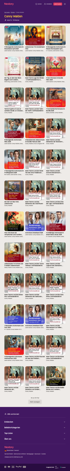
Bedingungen (30, 454)
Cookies (43, 454)
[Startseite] (19, 4)
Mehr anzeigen (35, 402)
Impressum (37, 454)
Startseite (7, 12)
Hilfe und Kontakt (11, 414)
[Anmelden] (48, 4)
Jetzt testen (57, 4)
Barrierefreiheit (9, 454)
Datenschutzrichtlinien (20, 454)
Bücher (13, 12)
